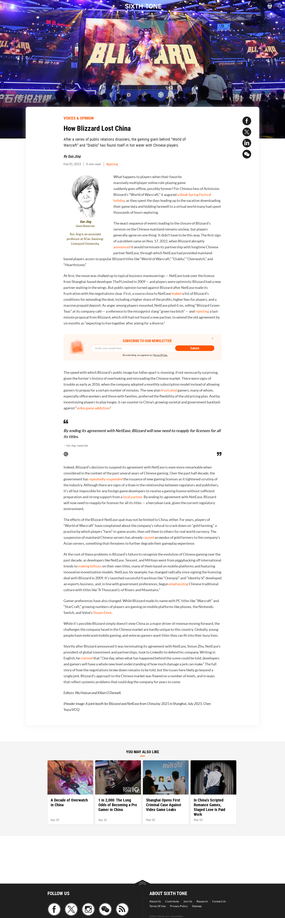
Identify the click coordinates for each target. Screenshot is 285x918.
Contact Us (219, 901)
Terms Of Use (157, 906)
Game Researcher (85, 226)
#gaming (112, 164)
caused (148, 537)
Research (202, 901)
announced (121, 247)
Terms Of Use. (160, 355)
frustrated (169, 390)
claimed (87, 658)
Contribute (172, 901)
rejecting (202, 311)
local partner (132, 497)
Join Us (187, 901)
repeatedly (97, 479)
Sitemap (197, 906)
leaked (176, 293)
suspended (114, 479)
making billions (90, 566)
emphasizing (178, 584)
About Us (155, 901)
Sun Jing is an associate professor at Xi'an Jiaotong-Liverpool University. (85, 238)
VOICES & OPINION (79, 118)
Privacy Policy (179, 906)
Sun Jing (74, 156)
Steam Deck (102, 613)
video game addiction (93, 408)
